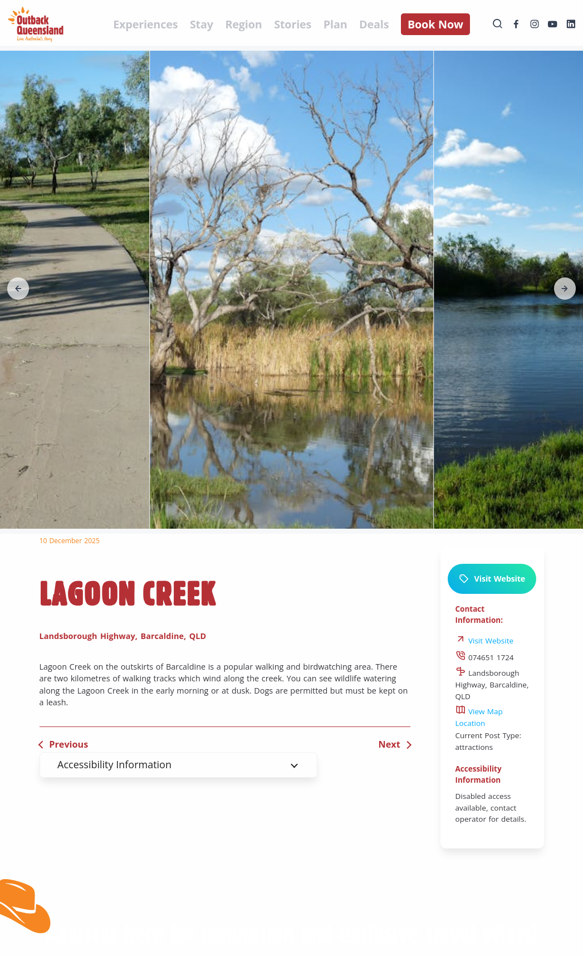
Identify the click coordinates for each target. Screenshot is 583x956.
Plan (335, 24)
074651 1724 (484, 657)
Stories (292, 24)
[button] (29, 288)
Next (389, 744)
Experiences (145, 24)
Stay (201, 24)
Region (243, 24)
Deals (374, 24)
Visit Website (492, 579)
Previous (68, 744)
